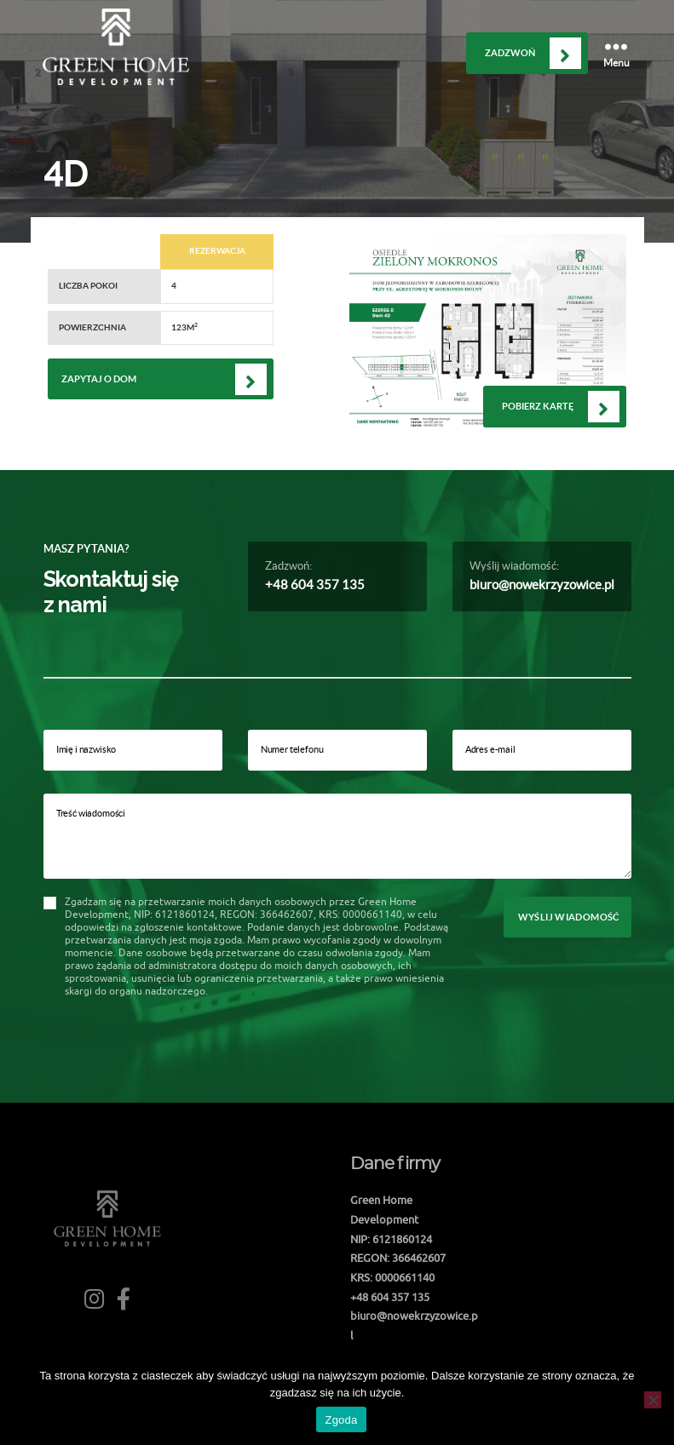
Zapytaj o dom (98, 379)
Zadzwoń (510, 53)
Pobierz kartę (537, 406)
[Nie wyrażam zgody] (652, 1399)
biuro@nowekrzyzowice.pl (541, 584)
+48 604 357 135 (315, 584)
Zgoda (341, 1419)
